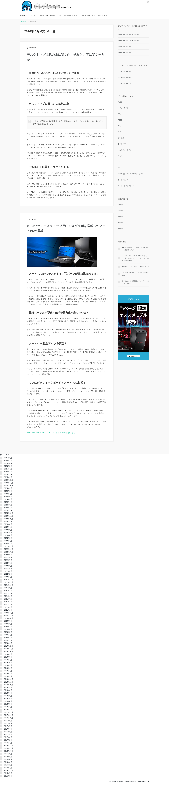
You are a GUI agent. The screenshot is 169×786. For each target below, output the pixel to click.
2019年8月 (8, 657)
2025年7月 (8, 460)
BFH (119, 168)
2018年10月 (8, 685)
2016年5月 (8, 757)
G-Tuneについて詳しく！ (28, 15)
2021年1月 (8, 610)
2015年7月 (8, 773)
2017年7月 (8, 726)
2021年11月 (8, 582)
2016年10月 (8, 751)
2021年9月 (8, 588)
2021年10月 (8, 585)
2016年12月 (8, 745)
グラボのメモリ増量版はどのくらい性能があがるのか (135, 282)
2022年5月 (8, 566)
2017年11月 (8, 715)
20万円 (120, 216)
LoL (119, 162)
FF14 (119, 114)
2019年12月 (8, 646)
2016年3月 (8, 762)
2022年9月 (8, 555)
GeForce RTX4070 (124, 83)
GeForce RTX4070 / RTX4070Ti (128, 40)
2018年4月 (8, 701)
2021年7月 (8, 593)
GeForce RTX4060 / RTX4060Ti (128, 34)
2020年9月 (8, 621)
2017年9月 (8, 721)
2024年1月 (8, 510)
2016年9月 (8, 754)
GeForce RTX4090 (124, 52)
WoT (119, 132)
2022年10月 (8, 552)
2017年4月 (8, 734)
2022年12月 (8, 546)
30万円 (120, 228)
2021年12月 (8, 580)
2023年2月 (8, 541)
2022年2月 (8, 574)
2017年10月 (8, 718)
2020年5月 (8, 632)
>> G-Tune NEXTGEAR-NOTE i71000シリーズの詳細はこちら (51, 433)
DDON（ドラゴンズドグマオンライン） (131, 174)
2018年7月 (8, 693)
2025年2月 (8, 474)
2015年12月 (8, 770)
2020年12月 (8, 613)
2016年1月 (8, 768)
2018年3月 (8, 704)
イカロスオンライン (124, 150)
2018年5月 (8, 698)
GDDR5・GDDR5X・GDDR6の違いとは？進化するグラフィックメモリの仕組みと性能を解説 (135, 258)
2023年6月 (8, 530)
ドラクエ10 (122, 144)
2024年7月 (8, 494)
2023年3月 (8, 538)
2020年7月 (8, 627)
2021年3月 (8, 604)
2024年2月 (8, 508)
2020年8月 (8, 624)
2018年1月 (8, 709)
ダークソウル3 (123, 180)
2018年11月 (8, 682)
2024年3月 (8, 505)
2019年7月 (8, 660)
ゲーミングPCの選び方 (47, 15)
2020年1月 (8, 643)
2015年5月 (8, 776)
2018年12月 (8, 679)
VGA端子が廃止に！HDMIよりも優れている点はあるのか (135, 249)
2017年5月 (8, 732)
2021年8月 (8, 591)
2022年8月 (8, 557)
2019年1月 (8, 676)
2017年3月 (8, 737)
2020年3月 (8, 638)
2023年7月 (8, 527)
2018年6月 (8, 696)
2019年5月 (8, 665)
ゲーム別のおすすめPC (88, 15)
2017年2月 (8, 740)
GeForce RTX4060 (124, 77)
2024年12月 (8, 480)
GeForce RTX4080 (124, 46)
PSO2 (120, 120)
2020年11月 (8, 615)
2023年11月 (8, 516)
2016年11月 (8, 748)
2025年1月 (8, 477)
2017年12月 (8, 712)
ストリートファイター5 (126, 186)
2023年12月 (8, 513)
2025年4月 (8, 469)
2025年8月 (8, 458)
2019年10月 (8, 651)
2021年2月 (8, 607)
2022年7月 (8, 560)
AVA (119, 126)
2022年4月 (8, 568)
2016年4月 (8, 759)
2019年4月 (8, 668)
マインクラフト (123, 108)
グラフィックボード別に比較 (67, 15)
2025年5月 (8, 466)
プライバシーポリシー (142, 781)
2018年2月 (8, 707)
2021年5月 (8, 599)
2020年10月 (8, 618)
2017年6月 (8, 729)
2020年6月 (8, 629)
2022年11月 (8, 549)
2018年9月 (8, 687)
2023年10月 (8, 519)
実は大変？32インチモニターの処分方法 (135, 266)
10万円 (120, 204)
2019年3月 (8, 671)
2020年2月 (8, 640)
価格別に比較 (102, 15)
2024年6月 (8, 496)
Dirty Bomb (121, 156)
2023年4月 (8, 535)
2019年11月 (8, 649)
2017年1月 (8, 743)
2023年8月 (8, 524)
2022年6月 (8, 563)
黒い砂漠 (121, 138)
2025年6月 (8, 463)
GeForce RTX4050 (124, 71)
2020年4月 (8, 635)
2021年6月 (8, 596)
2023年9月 (8, 521)
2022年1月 (8, 577)
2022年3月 (8, 571)
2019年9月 (8, 654)
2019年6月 (8, 662)
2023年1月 (8, 544)
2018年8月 (8, 690)
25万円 (120, 222)
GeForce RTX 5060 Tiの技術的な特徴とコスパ (135, 274)
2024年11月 (8, 483)
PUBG (120, 102)
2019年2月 (8, 674)
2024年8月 (8, 491)
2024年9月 (8, 488)
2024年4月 (8, 502)
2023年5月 (8, 532)
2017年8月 (8, 723)
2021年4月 (8, 602)
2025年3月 (8, 472)
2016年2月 (8, 765)
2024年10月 (8, 485)
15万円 (120, 210)
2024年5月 (8, 499)
